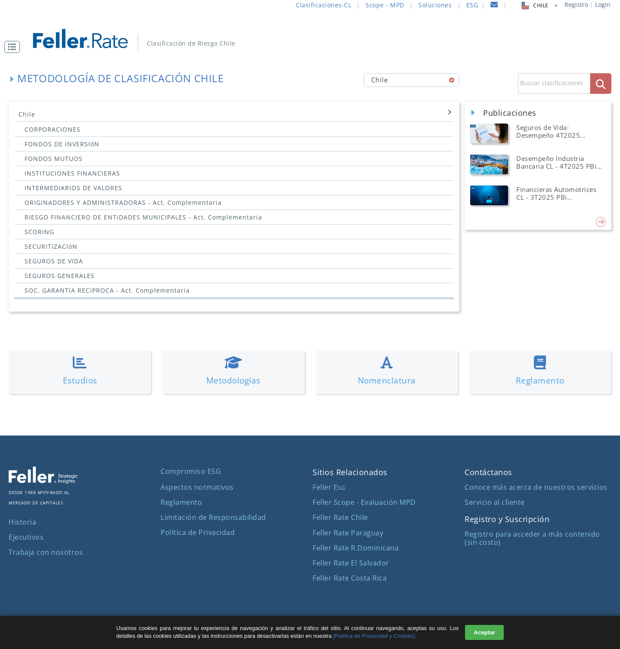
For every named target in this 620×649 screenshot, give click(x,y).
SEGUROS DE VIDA (54, 261)
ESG (472, 5)
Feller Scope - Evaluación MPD (364, 502)
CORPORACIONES (53, 129)
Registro (576, 4)
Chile (235, 113)
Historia (22, 522)
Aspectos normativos (197, 487)
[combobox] (411, 80)
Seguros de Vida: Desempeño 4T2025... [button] (551, 131)
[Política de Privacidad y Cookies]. (374, 636)
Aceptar (484, 632)
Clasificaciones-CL (323, 5)
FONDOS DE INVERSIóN (62, 144)
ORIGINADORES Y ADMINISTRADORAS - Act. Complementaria (123, 202)
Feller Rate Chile (340, 517)
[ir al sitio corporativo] (43, 481)
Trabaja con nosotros (46, 552)
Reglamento (181, 502)
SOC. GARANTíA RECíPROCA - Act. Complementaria (107, 290)
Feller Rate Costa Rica (350, 578)
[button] (14, 47)
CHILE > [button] (539, 5)
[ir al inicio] (86, 37)
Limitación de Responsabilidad (213, 517)
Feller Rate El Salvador (351, 563)
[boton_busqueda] (600, 83)
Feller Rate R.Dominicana (356, 548)
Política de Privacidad (198, 532)
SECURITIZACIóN (51, 246)
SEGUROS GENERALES (60, 276)
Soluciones (435, 5)
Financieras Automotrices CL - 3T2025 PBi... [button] (556, 193)
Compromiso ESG (191, 471)
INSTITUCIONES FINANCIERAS (72, 173)
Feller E (329, 487)
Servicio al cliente (495, 502)
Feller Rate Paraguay (348, 533)
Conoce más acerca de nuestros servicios (536, 487)
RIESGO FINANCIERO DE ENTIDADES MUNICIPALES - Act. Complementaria (143, 217)
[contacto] (494, 6)
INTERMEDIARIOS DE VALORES (73, 188)
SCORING (39, 232)
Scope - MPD (385, 5)
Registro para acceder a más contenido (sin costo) (532, 538)
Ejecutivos (26, 537)
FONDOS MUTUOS (54, 159)
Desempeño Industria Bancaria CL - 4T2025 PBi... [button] (559, 162)
